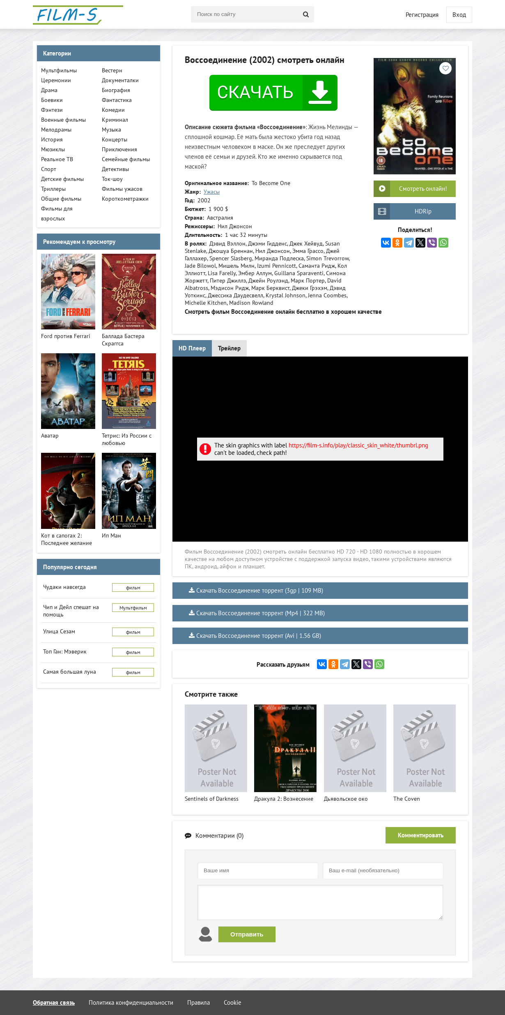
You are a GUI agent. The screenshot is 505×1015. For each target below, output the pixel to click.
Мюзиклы (53, 149)
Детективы (115, 169)
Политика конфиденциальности (131, 1002)
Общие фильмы (61, 198)
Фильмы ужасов (122, 188)
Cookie (232, 1002)
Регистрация (422, 15)
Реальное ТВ (57, 159)
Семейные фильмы (126, 159)
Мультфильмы (59, 70)
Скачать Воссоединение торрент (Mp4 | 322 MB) (260, 613)
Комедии (113, 110)
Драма (49, 90)
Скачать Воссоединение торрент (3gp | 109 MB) (259, 590)
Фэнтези (52, 110)
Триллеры (53, 188)
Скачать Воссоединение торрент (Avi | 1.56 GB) (258, 636)
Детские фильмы (62, 179)
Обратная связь (54, 1002)
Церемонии (56, 80)
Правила (198, 1002)
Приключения (119, 149)
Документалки (120, 80)
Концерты (114, 139)
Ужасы (212, 191)
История (52, 139)
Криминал (115, 119)
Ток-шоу (112, 179)
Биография (116, 90)
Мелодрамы (56, 129)
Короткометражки (125, 198)
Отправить (247, 934)
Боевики (52, 100)
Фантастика (117, 100)
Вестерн (112, 70)
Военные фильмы (63, 119)
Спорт (48, 169)
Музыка (111, 129)
